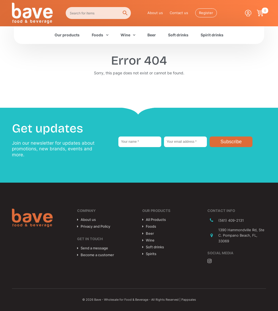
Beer (151, 35)
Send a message (94, 248)
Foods (97, 35)
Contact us (179, 13)
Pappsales (188, 300)
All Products (156, 219)
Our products (67, 35)
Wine (125, 35)
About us (155, 13)
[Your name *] (139, 142)
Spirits (151, 254)
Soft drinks (178, 35)
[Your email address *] (185, 142)
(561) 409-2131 (231, 220)
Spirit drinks (212, 35)
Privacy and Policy (95, 226)
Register (206, 13)
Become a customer (97, 255)
